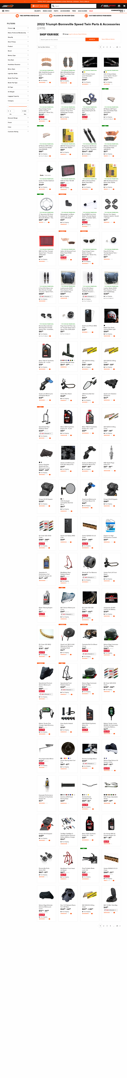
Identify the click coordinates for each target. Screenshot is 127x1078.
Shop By (10, 46)
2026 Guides (82, 11)
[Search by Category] (18, 358)
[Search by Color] (18, 454)
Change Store (12, 75)
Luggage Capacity (13, 335)
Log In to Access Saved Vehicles (78, 34)
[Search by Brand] (18, 161)
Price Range (11, 385)
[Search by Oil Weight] (18, 308)
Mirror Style (11, 235)
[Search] (73, 6)
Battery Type (12, 188)
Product (10, 79)
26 (117, 47)
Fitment (11, 28)
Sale (91, 11)
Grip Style (11, 206)
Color (9, 450)
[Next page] (120, 47)
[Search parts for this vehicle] (62, 39)
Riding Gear (47, 11)
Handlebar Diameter (14, 219)
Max (25, 395)
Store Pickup (12, 70)
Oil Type (10, 286)
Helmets (37, 11)
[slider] (8, 389)
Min (10, 395)
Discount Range (13, 401)
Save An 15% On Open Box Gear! (68, 1)
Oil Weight (11, 304)
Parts (56, 11)
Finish (10, 425)
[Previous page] (97, 47)
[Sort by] (46, 47)
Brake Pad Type (12, 276)
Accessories (65, 11)
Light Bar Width (12, 247)
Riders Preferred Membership (17, 38)
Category (10, 354)
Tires (74, 11)
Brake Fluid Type (13, 260)
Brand (10, 157)
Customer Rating (13, 481)
